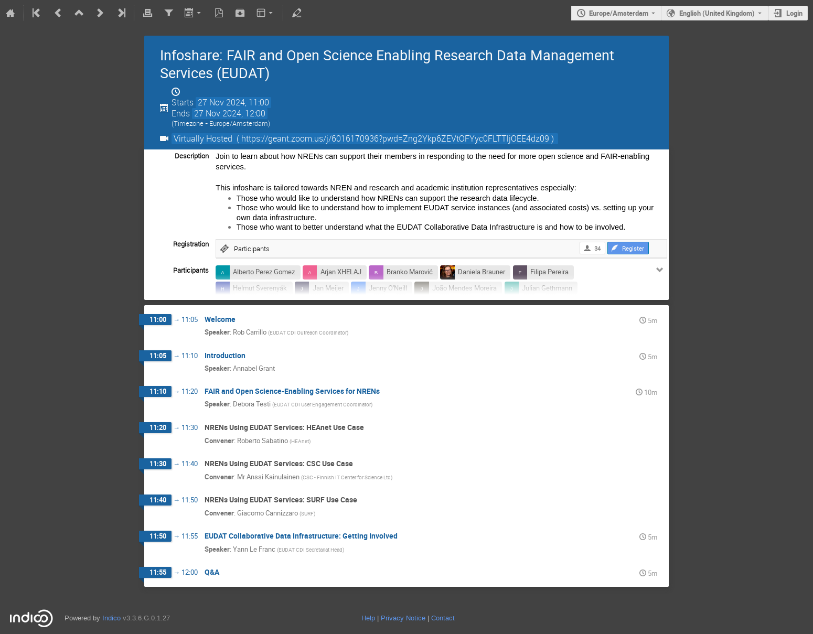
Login (794, 13)
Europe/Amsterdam (618, 13)
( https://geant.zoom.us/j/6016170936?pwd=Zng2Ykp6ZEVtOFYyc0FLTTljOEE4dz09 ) (395, 138)
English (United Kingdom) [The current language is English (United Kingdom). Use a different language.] (717, 13)
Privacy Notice (403, 618)
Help (368, 618)
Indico (111, 618)
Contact (443, 618)
